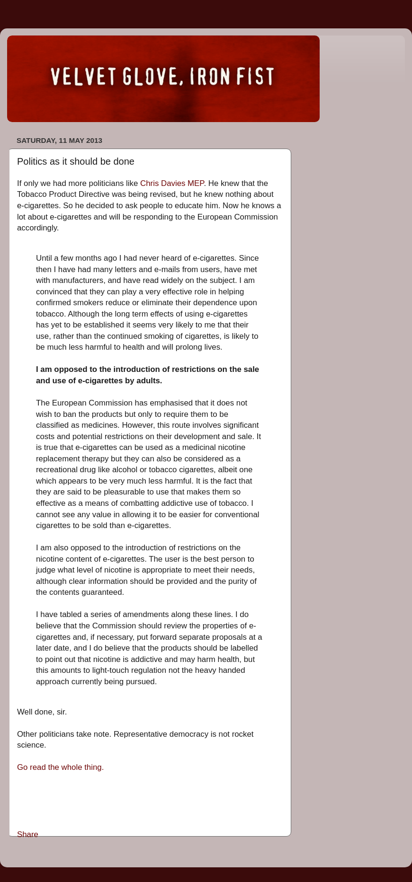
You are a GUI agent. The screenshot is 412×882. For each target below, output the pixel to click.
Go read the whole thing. (60, 767)
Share (27, 834)
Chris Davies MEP (172, 183)
